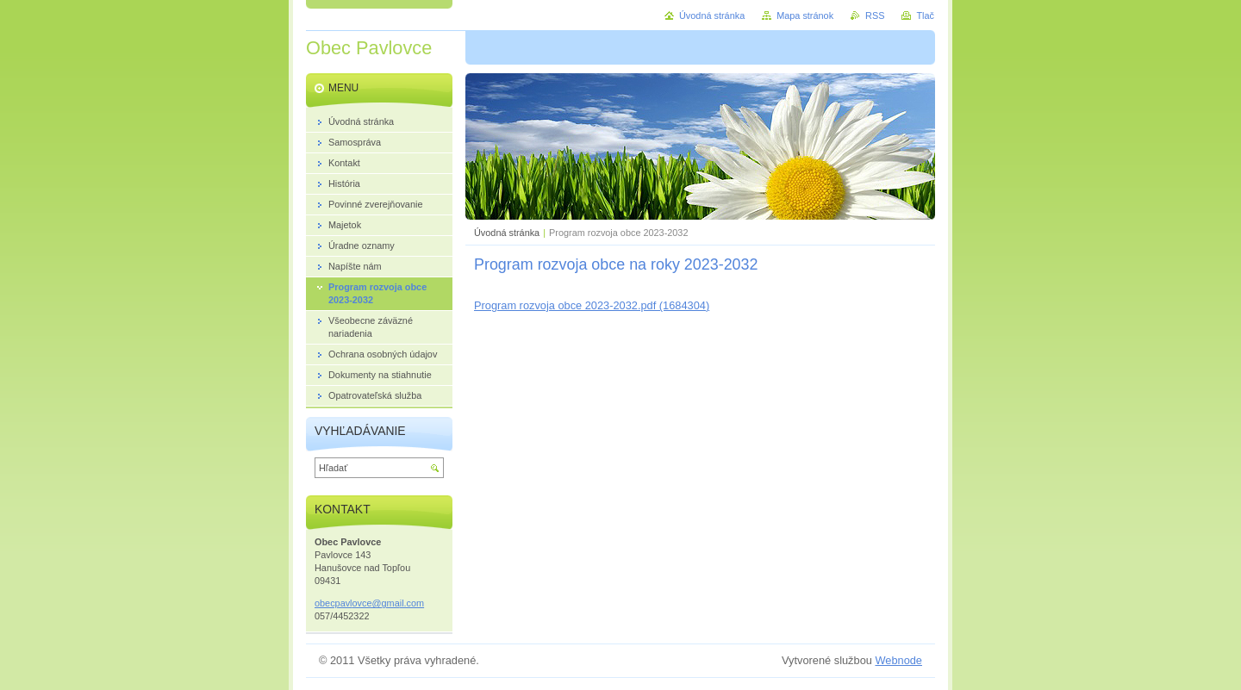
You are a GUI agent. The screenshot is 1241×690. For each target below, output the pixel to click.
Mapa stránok (804, 15)
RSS (874, 15)
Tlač (925, 15)
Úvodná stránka (506, 232)
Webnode (898, 660)
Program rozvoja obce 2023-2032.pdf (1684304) (591, 305)
